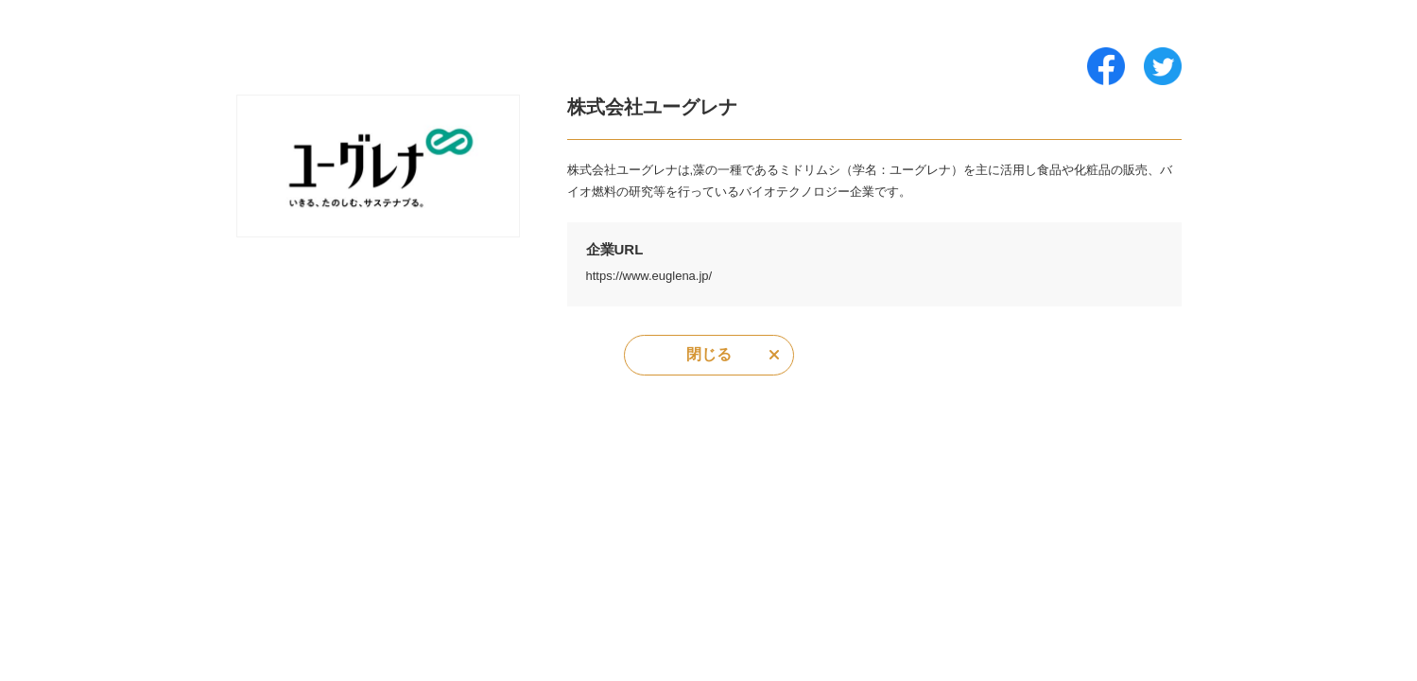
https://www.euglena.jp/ (649, 276)
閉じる (709, 354)
